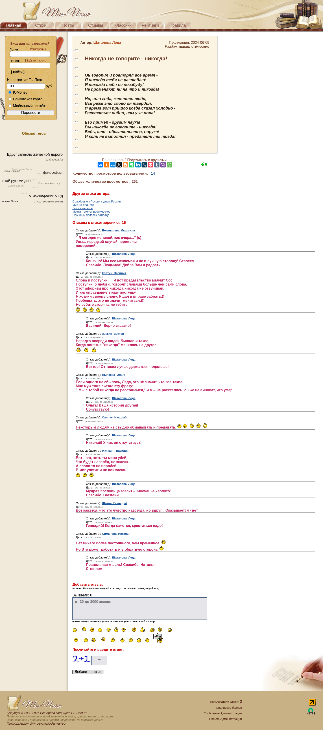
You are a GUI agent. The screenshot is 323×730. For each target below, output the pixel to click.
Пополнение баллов (228, 707)
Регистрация (38, 49)
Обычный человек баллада (90, 215)
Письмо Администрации (225, 719)
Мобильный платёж (27, 106)
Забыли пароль (36, 60)
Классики (123, 25)
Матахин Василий (115, 450)
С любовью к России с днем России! (97, 201)
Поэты (68, 25)
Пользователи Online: (226, 702)
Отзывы (95, 25)
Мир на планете (83, 205)
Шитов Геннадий (114, 503)
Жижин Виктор (113, 333)
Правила (177, 25)
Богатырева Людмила (118, 230)
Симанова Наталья (116, 533)
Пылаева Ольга (113, 374)
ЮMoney (17, 92)
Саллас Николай (114, 417)
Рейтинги (150, 25)
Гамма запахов (82, 208)
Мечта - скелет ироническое (91, 211)
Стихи (40, 25)
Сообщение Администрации (223, 713)
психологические (194, 46)
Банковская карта (25, 99)
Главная (13, 25)
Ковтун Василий (114, 273)
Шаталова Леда (123, 253)
